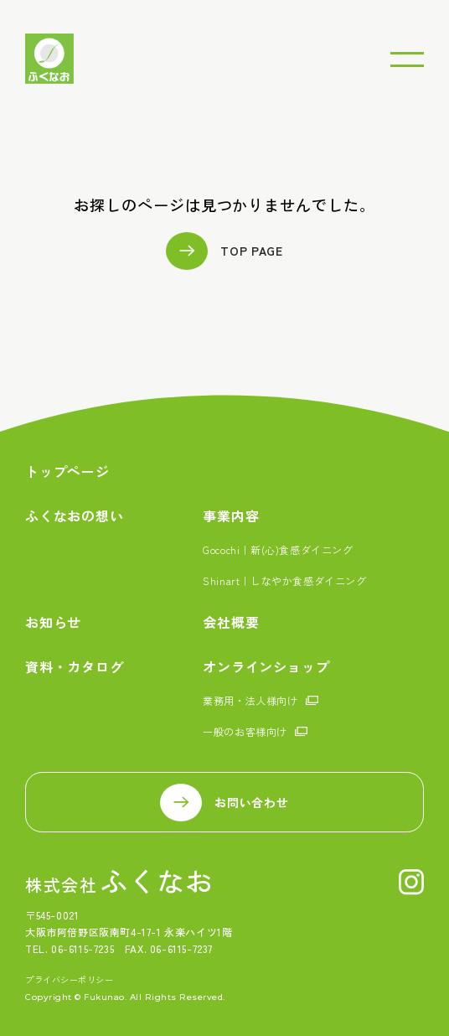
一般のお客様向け (245, 731)
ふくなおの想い (74, 516)
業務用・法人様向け (250, 700)
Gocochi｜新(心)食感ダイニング (278, 549)
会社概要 (231, 622)
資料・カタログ (74, 666)
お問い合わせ (251, 802)
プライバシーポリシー (69, 980)
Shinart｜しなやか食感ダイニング (284, 580)
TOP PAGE (251, 250)
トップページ (67, 471)
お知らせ (53, 622)
